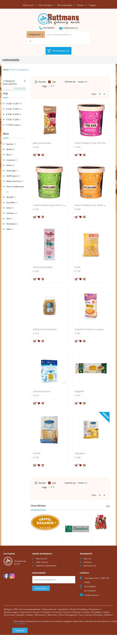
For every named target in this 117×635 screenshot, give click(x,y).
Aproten (9, 144)
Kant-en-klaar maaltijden (14, 615)
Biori (8, 154)
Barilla (9, 149)
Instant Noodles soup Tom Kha (90, 142)
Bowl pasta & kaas (42, 142)
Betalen (80, 5)
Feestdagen (97, 612)
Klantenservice (90, 565)
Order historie (42, 562)
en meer (12, 125)
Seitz (8, 218)
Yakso (8, 229)
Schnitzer (10, 213)
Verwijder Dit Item (25, 81)
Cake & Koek (26, 612)
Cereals (36, 612)
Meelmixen (52, 615)
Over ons (87, 558)
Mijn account (28, 5)
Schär (8, 208)
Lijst (54, 81)
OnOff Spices (11, 176)
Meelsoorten (40, 615)
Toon (94, 94)
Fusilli (77, 267)
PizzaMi (9, 197)
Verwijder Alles (19, 88)
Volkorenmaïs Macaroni (45, 329)
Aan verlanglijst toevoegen (39, 154)
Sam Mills (10, 202)
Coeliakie (87, 562)
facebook (6, 575)
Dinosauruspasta (41, 391)
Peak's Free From (13, 181)
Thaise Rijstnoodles (43, 267)
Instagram (12, 575)
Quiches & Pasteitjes (94, 615)
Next (109, 506)
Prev (107, 506)
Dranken (86, 612)
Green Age (11, 170)
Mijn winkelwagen (64, 5)
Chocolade (45, 612)
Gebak (106, 612)
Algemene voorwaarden (46, 565)
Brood (73, 609)
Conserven (56, 612)
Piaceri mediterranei (15, 186)
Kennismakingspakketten (30, 609)
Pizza (81, 615)
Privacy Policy (19, 623)
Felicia (9, 165)
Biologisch (8, 609)
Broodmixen (94, 609)
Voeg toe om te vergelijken (43, 154)
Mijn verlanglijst (45, 5)
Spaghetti (79, 391)
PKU (16, 609)
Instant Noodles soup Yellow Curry (92, 205)
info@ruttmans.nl (70, 28)
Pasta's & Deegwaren (68, 615)
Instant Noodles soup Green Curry (50, 205)
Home (6, 69)
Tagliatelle (79, 453)
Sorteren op (70, 81)
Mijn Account (41, 558)
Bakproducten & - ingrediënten (56, 609)
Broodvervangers (11, 612)
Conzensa (10, 160)
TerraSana (10, 224)
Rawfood (108, 615)
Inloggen (92, 5)
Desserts (67, 612)
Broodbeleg (83, 609)
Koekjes (30, 615)
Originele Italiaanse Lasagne (88, 329)
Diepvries (77, 612)
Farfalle (37, 453)
